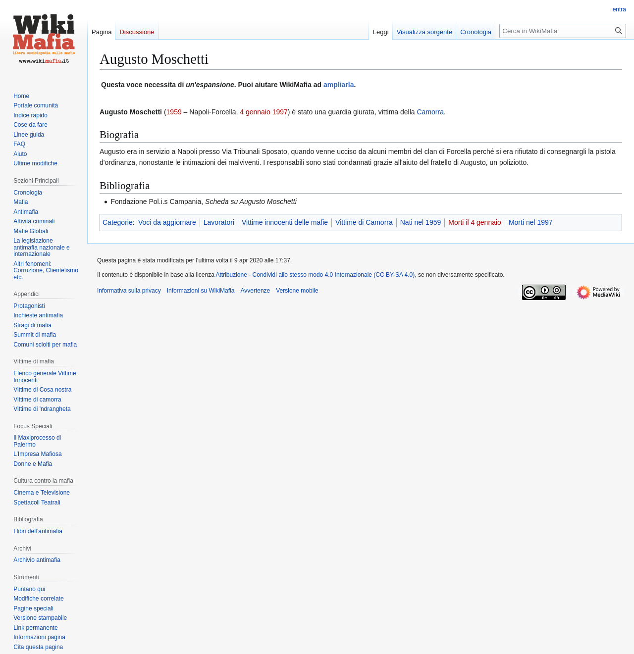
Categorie (118, 222)
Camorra (430, 112)
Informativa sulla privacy (129, 290)
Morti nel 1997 (531, 222)
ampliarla (338, 85)
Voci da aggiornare (167, 222)
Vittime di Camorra (364, 222)
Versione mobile (297, 290)
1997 (280, 112)
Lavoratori (219, 222)
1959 (174, 112)
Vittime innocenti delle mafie (285, 222)
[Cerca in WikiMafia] (562, 31)
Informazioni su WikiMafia (201, 290)
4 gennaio (255, 112)
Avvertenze (255, 290)
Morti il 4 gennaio (474, 222)
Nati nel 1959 (420, 222)
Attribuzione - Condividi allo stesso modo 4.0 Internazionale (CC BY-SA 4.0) (315, 274)
